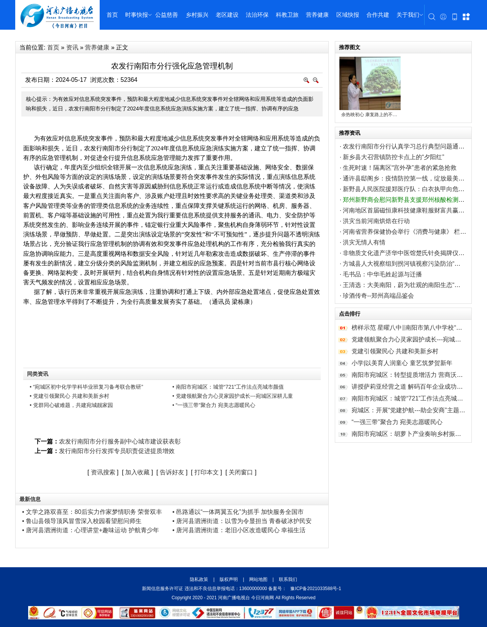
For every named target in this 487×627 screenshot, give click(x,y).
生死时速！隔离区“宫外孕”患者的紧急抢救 (400, 167)
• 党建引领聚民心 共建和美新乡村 (69, 396)
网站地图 (258, 579)
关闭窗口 (241, 472)
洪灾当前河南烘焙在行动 (376, 221)
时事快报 (136, 14)
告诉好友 (172, 472)
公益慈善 (166, 14)
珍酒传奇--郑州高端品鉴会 (378, 295)
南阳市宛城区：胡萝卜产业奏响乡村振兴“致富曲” (418, 434)
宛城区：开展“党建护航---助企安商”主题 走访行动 (418, 410)
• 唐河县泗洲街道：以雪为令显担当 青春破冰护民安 (242, 521)
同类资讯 (37, 374)
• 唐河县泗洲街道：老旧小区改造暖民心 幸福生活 (239, 530)
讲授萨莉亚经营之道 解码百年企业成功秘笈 (410, 386)
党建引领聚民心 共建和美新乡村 (395, 351)
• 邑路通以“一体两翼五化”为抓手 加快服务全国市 (238, 512)
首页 (112, 14)
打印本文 (206, 472)
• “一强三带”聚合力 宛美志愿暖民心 (213, 405)
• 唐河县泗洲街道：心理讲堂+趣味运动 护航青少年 (90, 530)
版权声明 (228, 579)
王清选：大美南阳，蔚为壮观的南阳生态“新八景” (409, 285)
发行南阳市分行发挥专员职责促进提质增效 (117, 451)
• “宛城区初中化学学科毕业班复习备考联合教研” (86, 387)
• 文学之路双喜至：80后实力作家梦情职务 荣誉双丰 (92, 512)
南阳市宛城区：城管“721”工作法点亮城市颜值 (413, 398)
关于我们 (407, 14)
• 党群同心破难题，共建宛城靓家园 (71, 405)
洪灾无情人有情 (364, 242)
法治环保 (257, 14)
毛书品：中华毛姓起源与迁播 (382, 274)
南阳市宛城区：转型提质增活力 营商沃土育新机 (416, 375)
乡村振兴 (197, 14)
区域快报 (347, 14)
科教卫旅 (287, 14)
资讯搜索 (103, 472)
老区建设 (227, 14)
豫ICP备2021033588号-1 (315, 588)
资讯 (72, 47)
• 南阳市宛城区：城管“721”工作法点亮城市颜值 (228, 387)
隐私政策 (199, 579)
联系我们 (287, 579)
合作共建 (377, 14)
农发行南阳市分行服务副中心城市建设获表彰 (120, 441)
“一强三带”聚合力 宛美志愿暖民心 (397, 422)
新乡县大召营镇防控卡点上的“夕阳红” (393, 157)
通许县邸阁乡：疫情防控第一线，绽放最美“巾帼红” (412, 178)
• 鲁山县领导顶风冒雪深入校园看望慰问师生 (82, 521)
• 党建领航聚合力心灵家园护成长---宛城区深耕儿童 (232, 396)
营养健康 (317, 14)
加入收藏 (137, 472)
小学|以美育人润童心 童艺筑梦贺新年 (402, 363)
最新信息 (30, 499)
